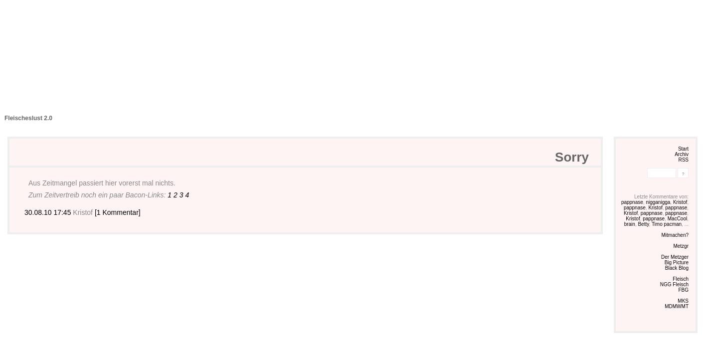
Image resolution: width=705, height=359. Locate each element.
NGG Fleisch (674, 284)
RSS (683, 160)
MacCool (677, 218)
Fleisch (681, 279)
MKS (683, 301)
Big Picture (677, 262)
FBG (683, 290)
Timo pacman (667, 224)
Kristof (680, 202)
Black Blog (677, 268)
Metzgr (681, 246)
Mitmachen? (675, 235)
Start (683, 149)
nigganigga (658, 202)
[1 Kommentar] (118, 212)
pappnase (632, 202)
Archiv (682, 154)
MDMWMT (677, 306)
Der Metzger (675, 257)
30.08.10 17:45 (48, 212)
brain (629, 224)
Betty (643, 224)
